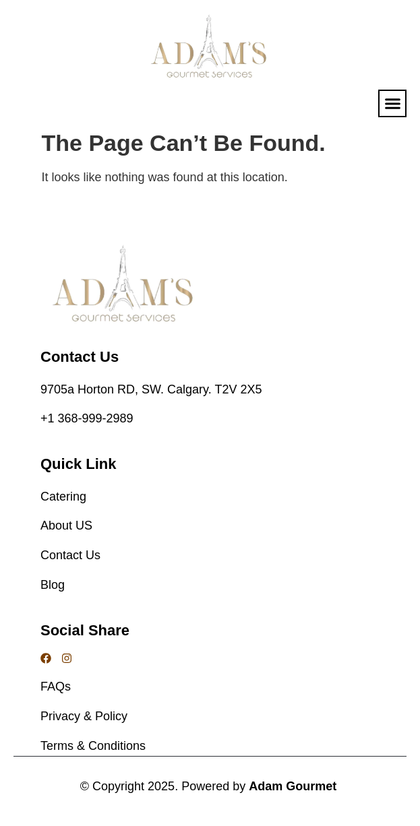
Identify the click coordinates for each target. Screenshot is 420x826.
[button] (392, 104)
